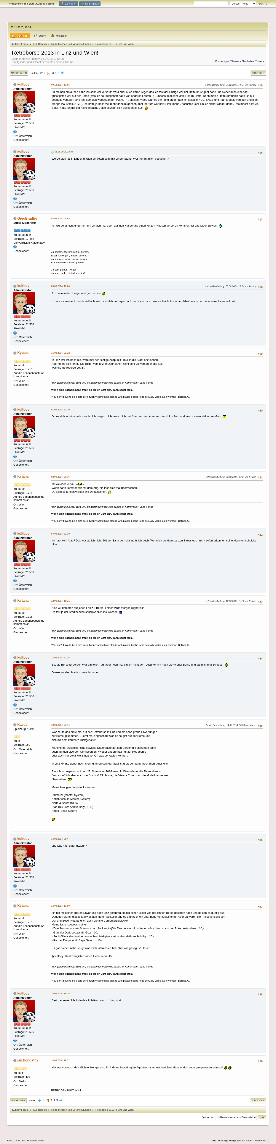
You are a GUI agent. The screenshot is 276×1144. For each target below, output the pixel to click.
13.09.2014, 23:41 (60, 725)
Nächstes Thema (253, 61)
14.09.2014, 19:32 (60, 1060)
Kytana (23, 353)
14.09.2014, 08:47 (60, 839)
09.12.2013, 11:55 (60, 84)
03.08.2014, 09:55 (60, 218)
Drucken (258, 73)
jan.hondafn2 (27, 1060)
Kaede (22, 724)
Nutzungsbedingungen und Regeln (235, 1140)
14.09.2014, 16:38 (60, 993)
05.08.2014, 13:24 (60, 286)
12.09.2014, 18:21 (60, 601)
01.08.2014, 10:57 (64, 151)
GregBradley (27, 218)
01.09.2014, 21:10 (60, 409)
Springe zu (207, 1117)
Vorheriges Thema (227, 61)
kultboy (23, 84)
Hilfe (214, 1140)
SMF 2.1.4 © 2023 (16, 1140)
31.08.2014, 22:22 (60, 353)
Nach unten (19, 73)
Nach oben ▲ (262, 1140)
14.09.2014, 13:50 (60, 905)
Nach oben (18, 1100)
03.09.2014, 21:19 (60, 533)
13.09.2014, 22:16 (60, 657)
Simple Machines (35, 1140)
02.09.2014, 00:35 (60, 476)
